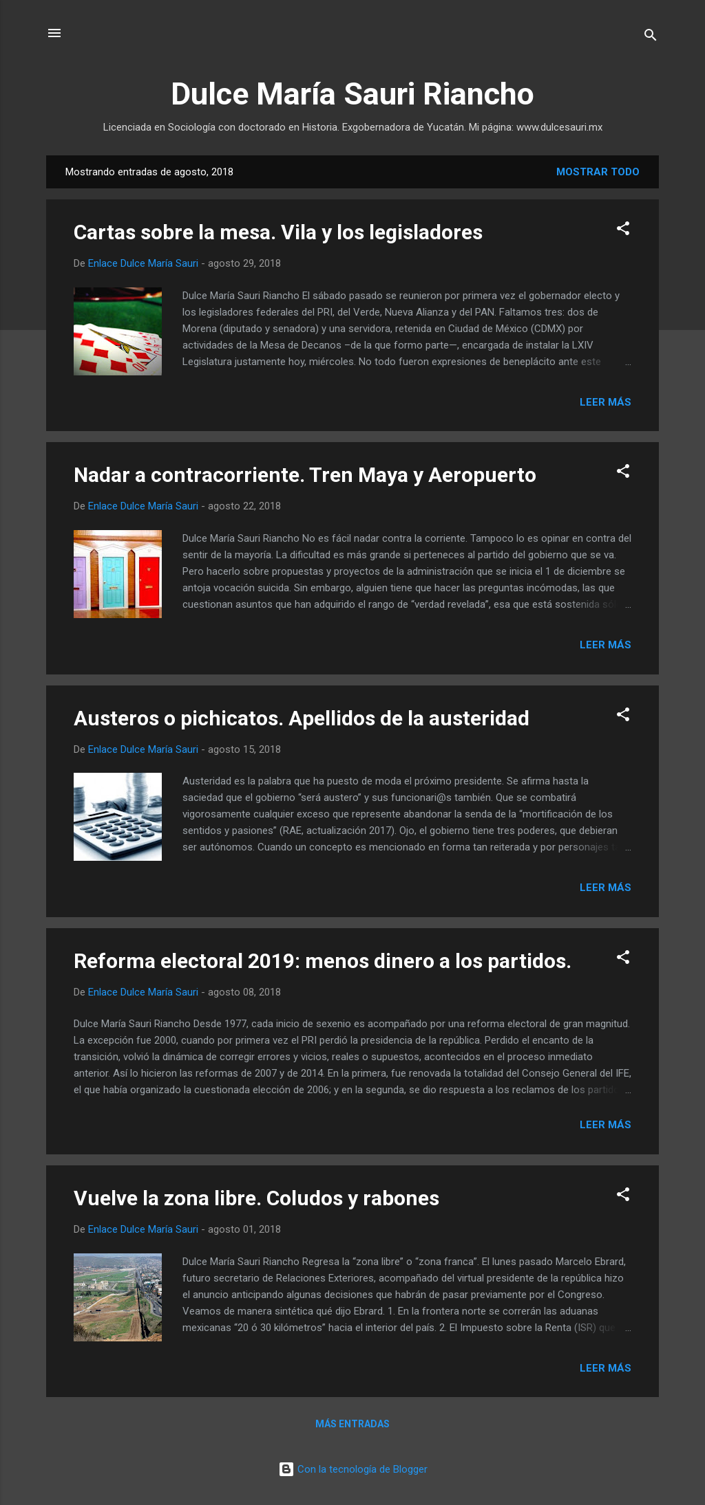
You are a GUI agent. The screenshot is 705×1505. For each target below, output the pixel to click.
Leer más (605, 402)
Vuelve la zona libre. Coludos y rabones (256, 1198)
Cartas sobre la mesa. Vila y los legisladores (278, 232)
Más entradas (352, 1423)
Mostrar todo (598, 172)
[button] (623, 230)
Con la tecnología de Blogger (353, 1469)
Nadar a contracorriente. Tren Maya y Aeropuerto (305, 475)
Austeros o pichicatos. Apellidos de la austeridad (301, 718)
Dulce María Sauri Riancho (352, 94)
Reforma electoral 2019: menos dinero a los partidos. (322, 961)
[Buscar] (650, 37)
